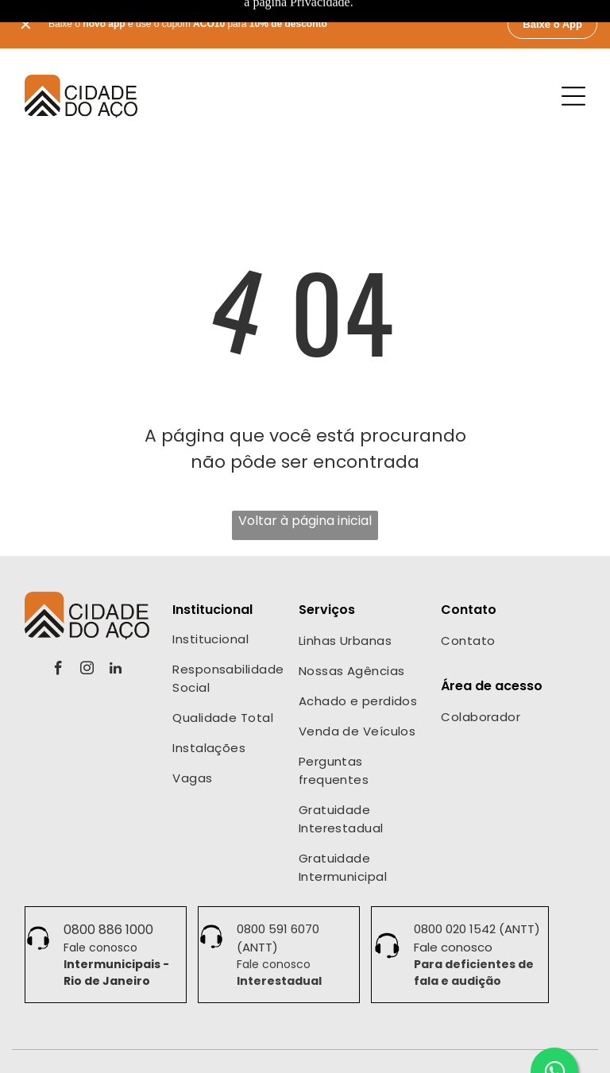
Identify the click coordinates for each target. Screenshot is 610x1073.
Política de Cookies (416, 1051)
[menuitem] (228, 587)
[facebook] (58, 616)
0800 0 (433, 875)
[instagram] (87, 616)
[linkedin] (115, 616)
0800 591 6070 (278, 875)
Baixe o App (552, 24)
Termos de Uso (318, 1051)
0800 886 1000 (108, 876)
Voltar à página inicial (305, 466)
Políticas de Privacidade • (210, 1051)
